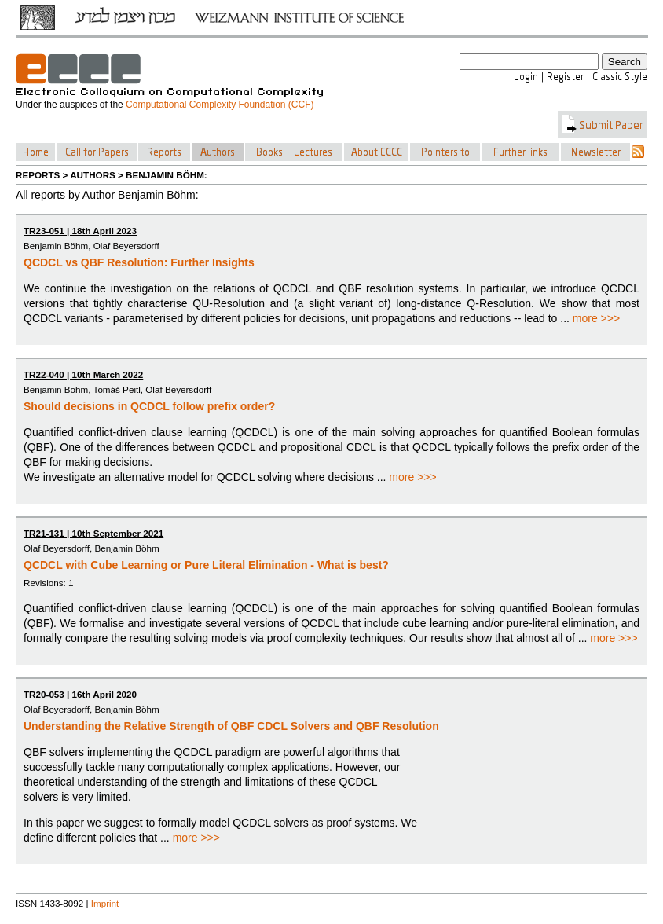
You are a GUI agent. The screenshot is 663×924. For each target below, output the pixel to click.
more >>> (596, 318)
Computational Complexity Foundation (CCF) (219, 104)
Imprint (105, 903)
